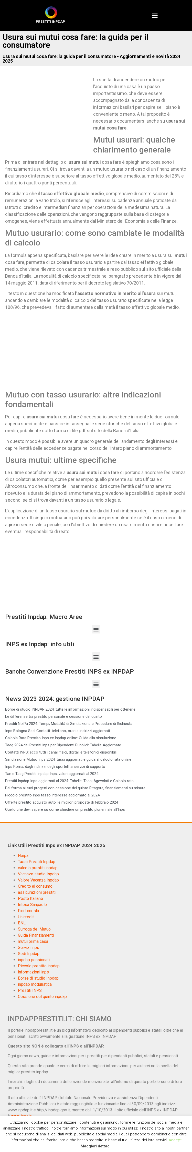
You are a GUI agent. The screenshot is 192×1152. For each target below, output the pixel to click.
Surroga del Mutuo (34, 929)
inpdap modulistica (35, 984)
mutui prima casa (33, 941)
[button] (155, 15)
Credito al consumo (35, 886)
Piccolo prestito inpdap (39, 965)
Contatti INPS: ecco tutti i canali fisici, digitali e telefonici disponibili (60, 752)
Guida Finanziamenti (36, 935)
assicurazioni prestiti (37, 892)
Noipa (23, 855)
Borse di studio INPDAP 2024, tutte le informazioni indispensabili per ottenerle (70, 709)
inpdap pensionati (34, 959)
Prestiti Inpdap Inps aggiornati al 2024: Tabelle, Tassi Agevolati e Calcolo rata (69, 781)
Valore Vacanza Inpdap (38, 880)
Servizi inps (28, 947)
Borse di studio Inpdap (38, 978)
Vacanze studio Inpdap (38, 874)
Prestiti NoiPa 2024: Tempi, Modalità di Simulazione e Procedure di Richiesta (68, 723)
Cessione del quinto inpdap (42, 996)
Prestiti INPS (30, 990)
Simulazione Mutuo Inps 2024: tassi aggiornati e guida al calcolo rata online (68, 759)
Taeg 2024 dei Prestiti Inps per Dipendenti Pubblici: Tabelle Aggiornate (63, 745)
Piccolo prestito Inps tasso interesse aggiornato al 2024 (52, 795)
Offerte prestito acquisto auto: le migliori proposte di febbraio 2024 (61, 802)
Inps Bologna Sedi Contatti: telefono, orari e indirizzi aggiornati (57, 730)
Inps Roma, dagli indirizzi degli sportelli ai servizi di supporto (55, 766)
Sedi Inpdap (28, 953)
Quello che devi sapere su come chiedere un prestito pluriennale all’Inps (65, 809)
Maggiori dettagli (96, 1146)
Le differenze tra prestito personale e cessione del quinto (53, 716)
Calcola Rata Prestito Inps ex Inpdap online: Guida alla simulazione (60, 738)
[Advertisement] (48, 114)
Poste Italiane (30, 898)
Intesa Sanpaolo (32, 904)
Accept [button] (175, 1140)
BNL (22, 923)
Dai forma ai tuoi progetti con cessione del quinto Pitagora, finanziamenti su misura (75, 788)
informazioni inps (33, 972)
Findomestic (29, 910)
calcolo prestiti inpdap (38, 867)
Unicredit (26, 916)
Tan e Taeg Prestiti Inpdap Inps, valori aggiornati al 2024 (51, 773)
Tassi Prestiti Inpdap (36, 861)
